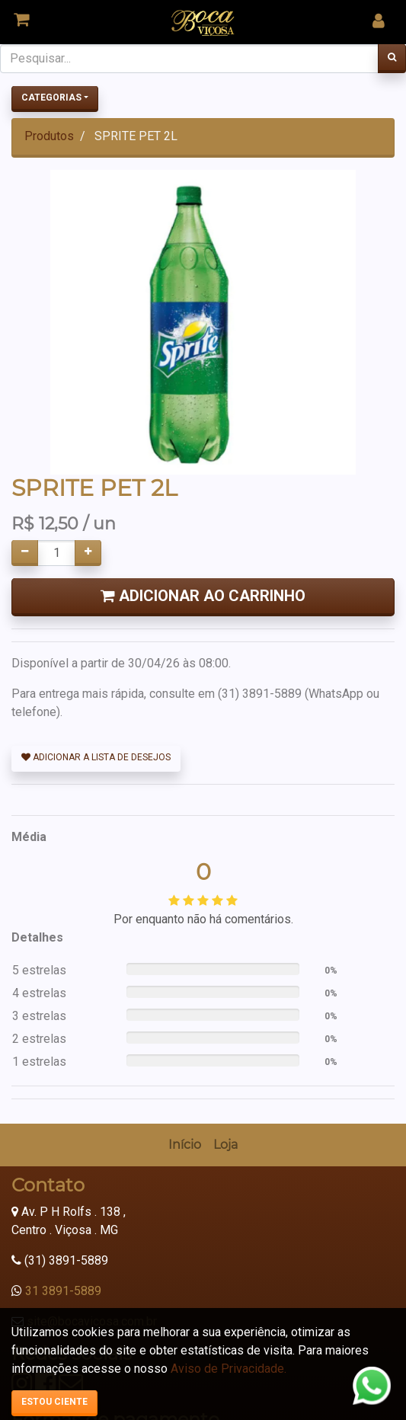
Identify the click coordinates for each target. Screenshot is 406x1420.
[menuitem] (184, 1145)
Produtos (49, 136)
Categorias (51, 97)
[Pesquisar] (392, 58)
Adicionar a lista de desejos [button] (96, 757)
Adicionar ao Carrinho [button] (203, 596)
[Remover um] (24, 553)
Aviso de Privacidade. (228, 1368)
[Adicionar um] (88, 553)
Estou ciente (54, 1401)
